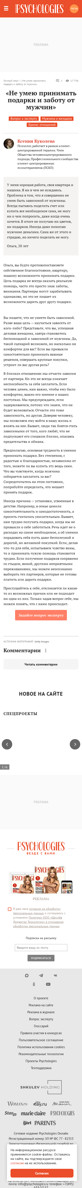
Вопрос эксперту (41, 1019)
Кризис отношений (42, 125)
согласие (17, 1163)
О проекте (41, 998)
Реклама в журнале (41, 1012)
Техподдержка (41, 1068)
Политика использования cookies (41, 1047)
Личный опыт (11, 80)
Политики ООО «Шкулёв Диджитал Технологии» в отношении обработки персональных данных (38, 922)
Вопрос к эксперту (23, 118)
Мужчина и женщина (57, 118)
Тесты (74, 8)
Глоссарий (41, 1026)
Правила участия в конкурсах (41, 1033)
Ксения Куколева (36, 141)
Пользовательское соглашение (41, 1040)
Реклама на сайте (41, 1005)
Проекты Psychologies (41, 1061)
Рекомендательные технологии (41, 1054)
